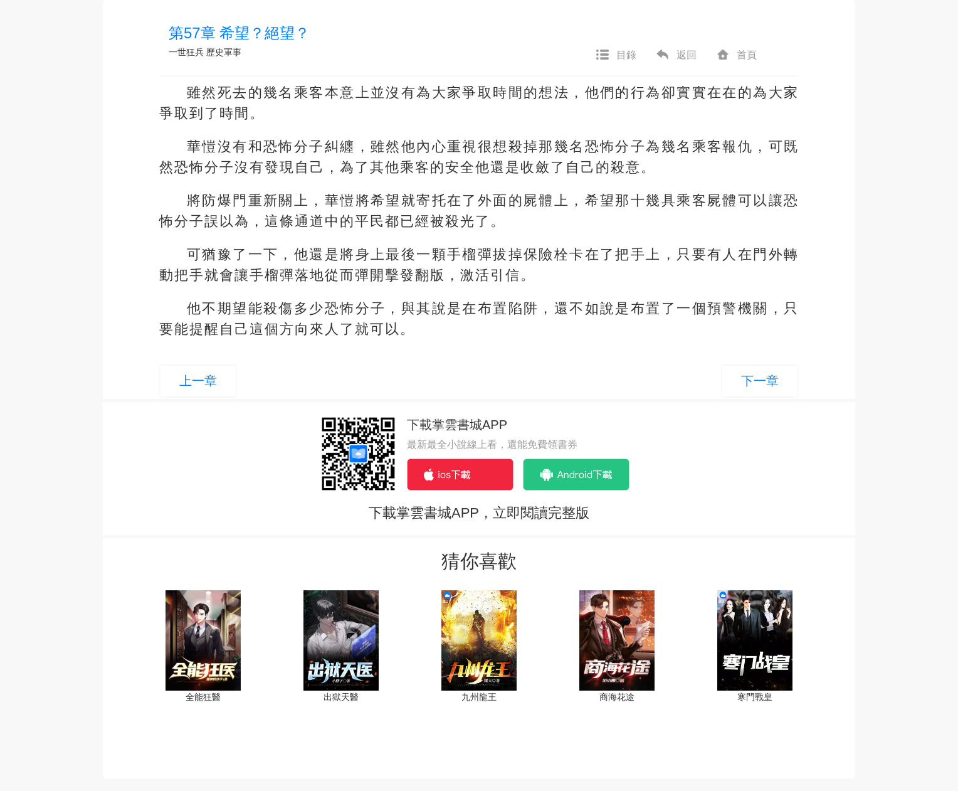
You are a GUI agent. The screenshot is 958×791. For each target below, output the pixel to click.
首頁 (736, 55)
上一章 (198, 381)
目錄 (615, 55)
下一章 (760, 381)
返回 (676, 55)
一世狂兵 (186, 52)
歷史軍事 (223, 52)
